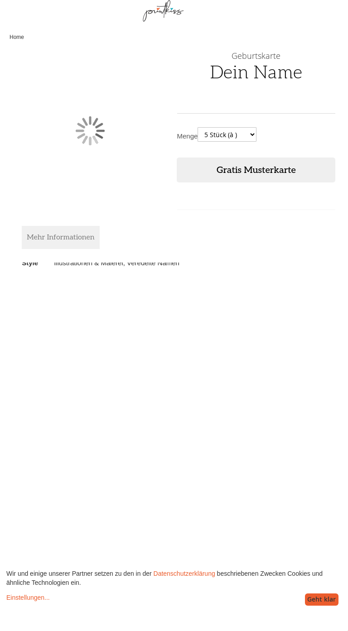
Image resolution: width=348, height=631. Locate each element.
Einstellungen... (28, 597)
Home (17, 37)
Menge (187, 136)
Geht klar (321, 599)
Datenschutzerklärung (184, 573)
